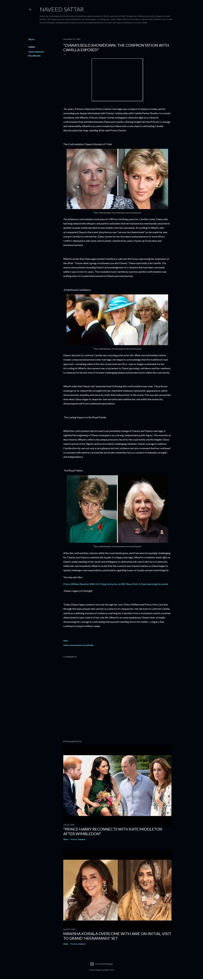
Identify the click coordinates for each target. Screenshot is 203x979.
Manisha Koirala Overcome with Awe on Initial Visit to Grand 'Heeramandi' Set (117, 935)
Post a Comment (78, 839)
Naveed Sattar (62, 9)
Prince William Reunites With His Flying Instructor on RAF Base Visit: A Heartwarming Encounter (115, 583)
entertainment (36, 51)
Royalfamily (34, 55)
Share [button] (31, 39)
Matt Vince (109, 970)
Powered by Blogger (101, 964)
